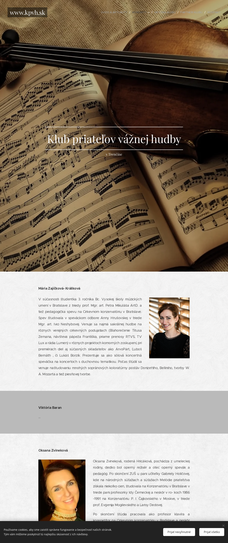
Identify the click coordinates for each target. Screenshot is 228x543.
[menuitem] (110, 12)
